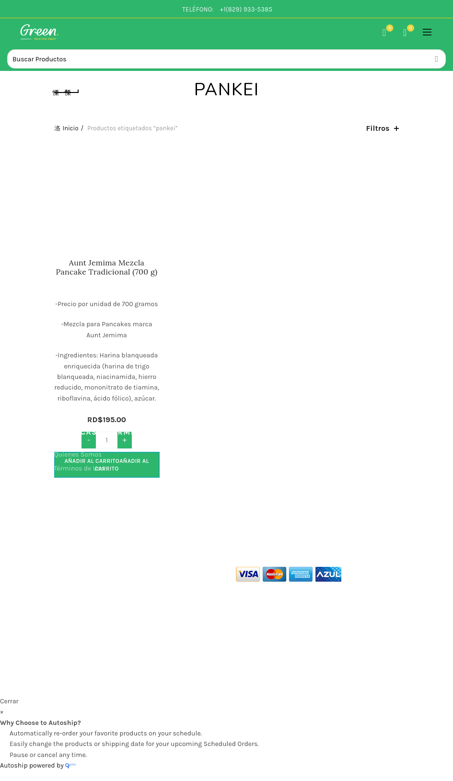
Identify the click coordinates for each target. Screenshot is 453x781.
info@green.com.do (79, 636)
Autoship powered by (38, 765)
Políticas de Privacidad (89, 482)
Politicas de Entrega (84, 510)
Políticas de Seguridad (88, 496)
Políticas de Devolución (89, 524)
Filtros (378, 128)
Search (436, 59)
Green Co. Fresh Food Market (188, 681)
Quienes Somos (78, 454)
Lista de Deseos (389, 28)
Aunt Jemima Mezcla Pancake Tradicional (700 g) (107, 267)
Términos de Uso (79, 468)
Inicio (71, 128)
